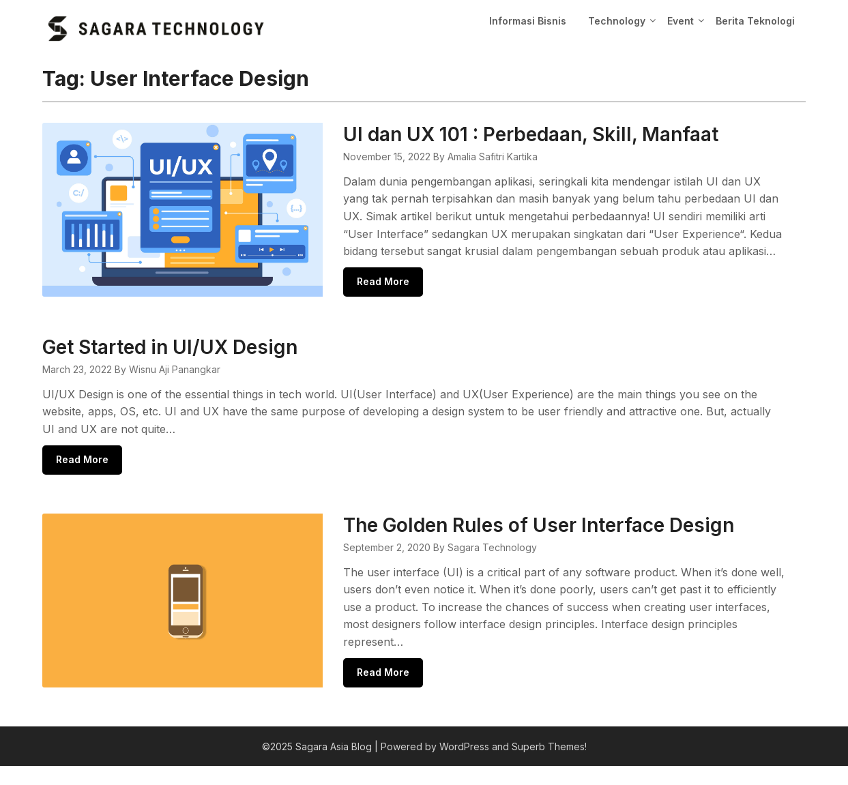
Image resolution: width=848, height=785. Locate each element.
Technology (616, 21)
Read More (408, 299)
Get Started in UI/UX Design (169, 364)
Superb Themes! (549, 765)
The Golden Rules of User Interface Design (563, 543)
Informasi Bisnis (527, 21)
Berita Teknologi (755, 21)
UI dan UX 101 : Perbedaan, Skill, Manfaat (556, 134)
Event (680, 21)
